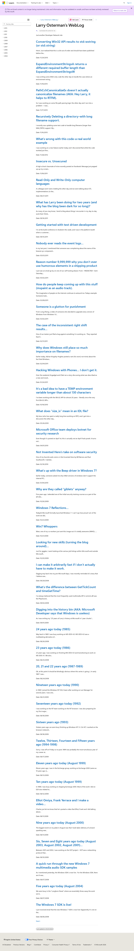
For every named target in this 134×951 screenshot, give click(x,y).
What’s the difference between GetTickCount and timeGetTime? (66, 589)
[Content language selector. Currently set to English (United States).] (12, 939)
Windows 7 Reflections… (52, 508)
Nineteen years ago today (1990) (57, 685)
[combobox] (17, 24)
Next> (38, 921)
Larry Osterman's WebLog (49, 20)
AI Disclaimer (7, 945)
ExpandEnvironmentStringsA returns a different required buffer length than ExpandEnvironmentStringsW (61, 67)
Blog (28, 945)
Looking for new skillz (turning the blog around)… (62, 544)
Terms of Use (76, 945)
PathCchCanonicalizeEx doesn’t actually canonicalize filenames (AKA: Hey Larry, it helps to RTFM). (63, 94)
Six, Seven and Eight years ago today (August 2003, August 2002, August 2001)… (66, 843)
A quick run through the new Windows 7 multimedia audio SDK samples (63, 865)
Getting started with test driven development (66, 224)
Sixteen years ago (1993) (52, 722)
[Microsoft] (4, 2)
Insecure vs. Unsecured (51, 161)
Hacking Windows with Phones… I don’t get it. (66, 370)
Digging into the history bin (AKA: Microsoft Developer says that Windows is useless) (65, 611)
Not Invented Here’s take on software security (66, 452)
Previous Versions (19, 945)
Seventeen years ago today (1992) (58, 703)
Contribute (37, 945)
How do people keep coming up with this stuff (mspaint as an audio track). (67, 286)
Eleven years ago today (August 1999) (61, 763)
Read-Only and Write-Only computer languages (60, 181)
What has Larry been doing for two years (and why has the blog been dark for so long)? (66, 204)
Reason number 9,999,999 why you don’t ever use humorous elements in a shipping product (66, 263)
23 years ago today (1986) (53, 648)
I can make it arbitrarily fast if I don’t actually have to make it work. (65, 566)
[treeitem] (17, 28)
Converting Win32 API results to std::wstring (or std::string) (66, 43)
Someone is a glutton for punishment (61, 306)
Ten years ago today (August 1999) (59, 781)
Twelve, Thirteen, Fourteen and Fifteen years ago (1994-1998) (65, 742)
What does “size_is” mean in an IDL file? (62, 411)
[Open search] (124, 3)
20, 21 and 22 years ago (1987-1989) (59, 666)
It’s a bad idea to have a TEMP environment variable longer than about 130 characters (64, 390)
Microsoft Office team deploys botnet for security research (63, 431)
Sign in (129, 3)
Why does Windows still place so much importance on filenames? (62, 349)
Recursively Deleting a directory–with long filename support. (64, 118)
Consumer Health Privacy (60, 945)
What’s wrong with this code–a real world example (63, 140)
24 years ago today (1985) (53, 629)
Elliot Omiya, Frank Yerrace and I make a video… (62, 802)
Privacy (45, 945)
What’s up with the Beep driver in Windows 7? (66, 470)
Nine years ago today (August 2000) (60, 822)
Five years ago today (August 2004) (59, 886)
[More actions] (96, 19)
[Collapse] (28, 20)
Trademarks (86, 945)
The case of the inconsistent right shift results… (61, 327)
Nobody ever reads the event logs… (60, 243)
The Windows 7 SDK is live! (53, 904)
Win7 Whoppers (46, 526)
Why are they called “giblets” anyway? (61, 489)
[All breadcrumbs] (38, 19)
